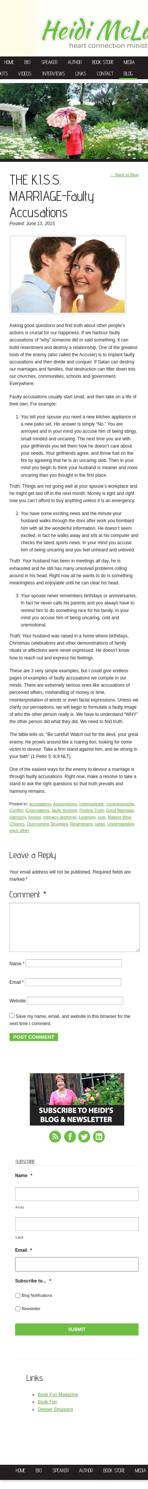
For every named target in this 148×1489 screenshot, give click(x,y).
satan (100, 824)
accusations (40, 804)
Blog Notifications (37, 1304)
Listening (87, 817)
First (19, 1216)
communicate (91, 804)
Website (17, 1010)
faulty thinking (64, 810)
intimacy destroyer (60, 817)
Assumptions (65, 804)
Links (81, 73)
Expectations (37, 810)
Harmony (17, 817)
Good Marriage (120, 810)
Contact (105, 73)
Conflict (16, 810)
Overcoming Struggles (47, 824)
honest (34, 817)
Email (16, 991)
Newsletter (31, 1317)
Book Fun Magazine (58, 1403)
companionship (120, 804)
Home (9, 62)
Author (75, 62)
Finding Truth (91, 810)
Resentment (81, 824)
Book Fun (47, 1411)
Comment (27, 894)
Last (19, 1246)
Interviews (53, 73)
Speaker (49, 62)
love (101, 817)
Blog (128, 73)
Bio (27, 62)
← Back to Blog (124, 174)
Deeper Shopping (55, 1418)
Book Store (103, 62)
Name (17, 972)
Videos (24, 73)
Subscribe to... (33, 1290)
